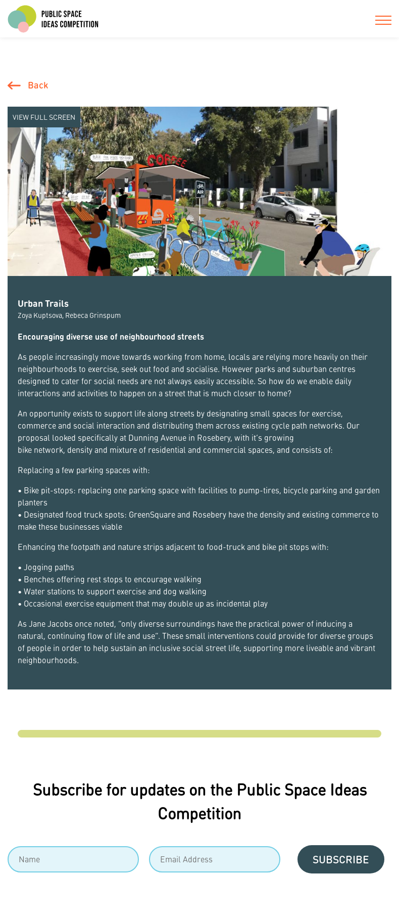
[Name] (73, 859)
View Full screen (44, 116)
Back (38, 84)
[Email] (214, 859)
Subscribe (341, 859)
